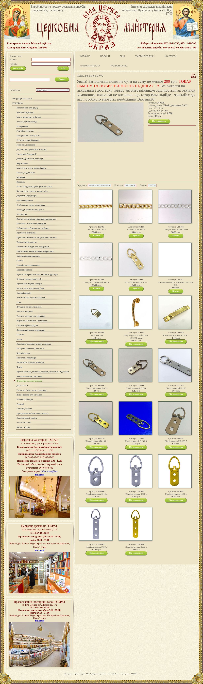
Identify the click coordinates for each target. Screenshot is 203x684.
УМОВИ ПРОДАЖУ (145, 56)
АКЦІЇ (122, 56)
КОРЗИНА (85, 56)
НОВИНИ (105, 56)
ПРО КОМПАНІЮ (118, 65)
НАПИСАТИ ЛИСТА (90, 65)
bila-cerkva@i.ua (49, 471)
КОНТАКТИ (170, 56)
